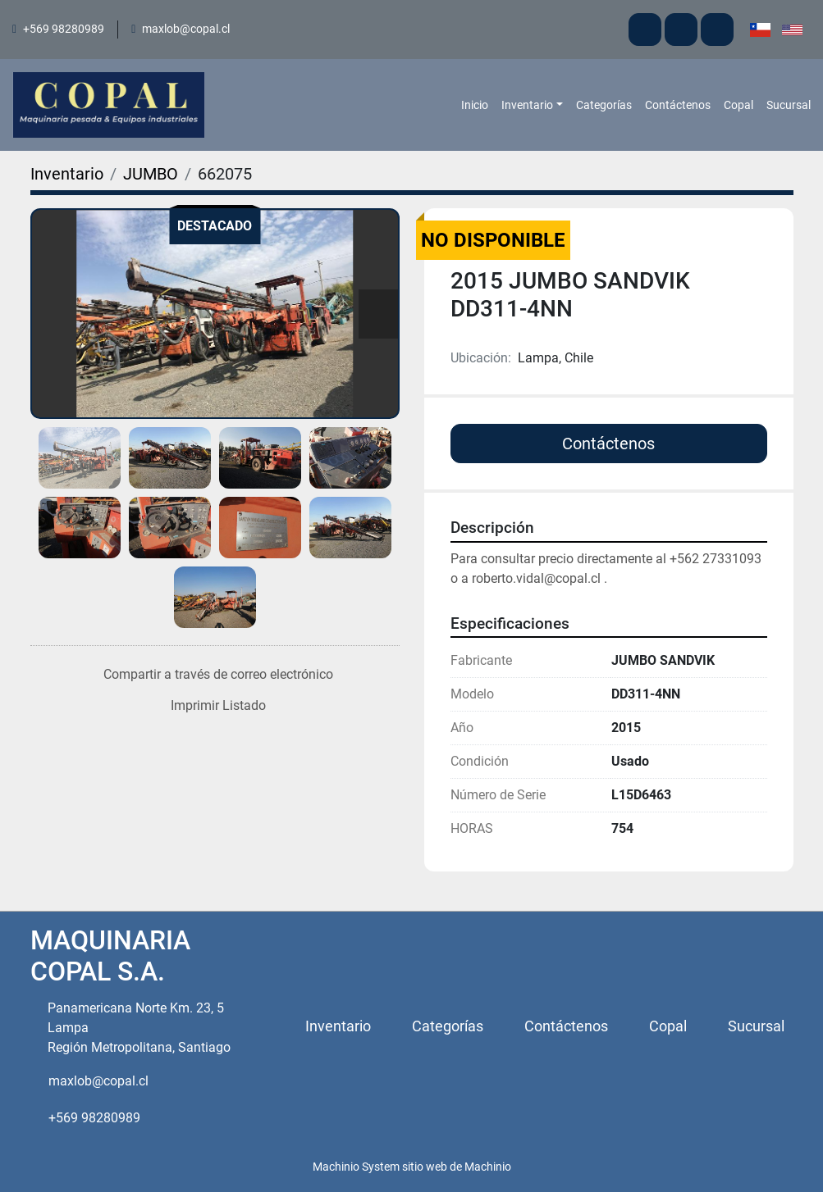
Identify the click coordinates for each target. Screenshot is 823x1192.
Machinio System (356, 1166)
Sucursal (788, 104)
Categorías (604, 104)
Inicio (474, 104)
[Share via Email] (215, 674)
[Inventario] (66, 174)
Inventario (527, 104)
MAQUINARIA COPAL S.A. (110, 956)
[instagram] (717, 29)
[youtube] (645, 29)
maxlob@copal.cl (186, 28)
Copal (738, 104)
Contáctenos (678, 104)
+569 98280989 (63, 28)
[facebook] (681, 29)
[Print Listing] (215, 705)
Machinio (487, 1166)
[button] (532, 105)
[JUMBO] (150, 174)
